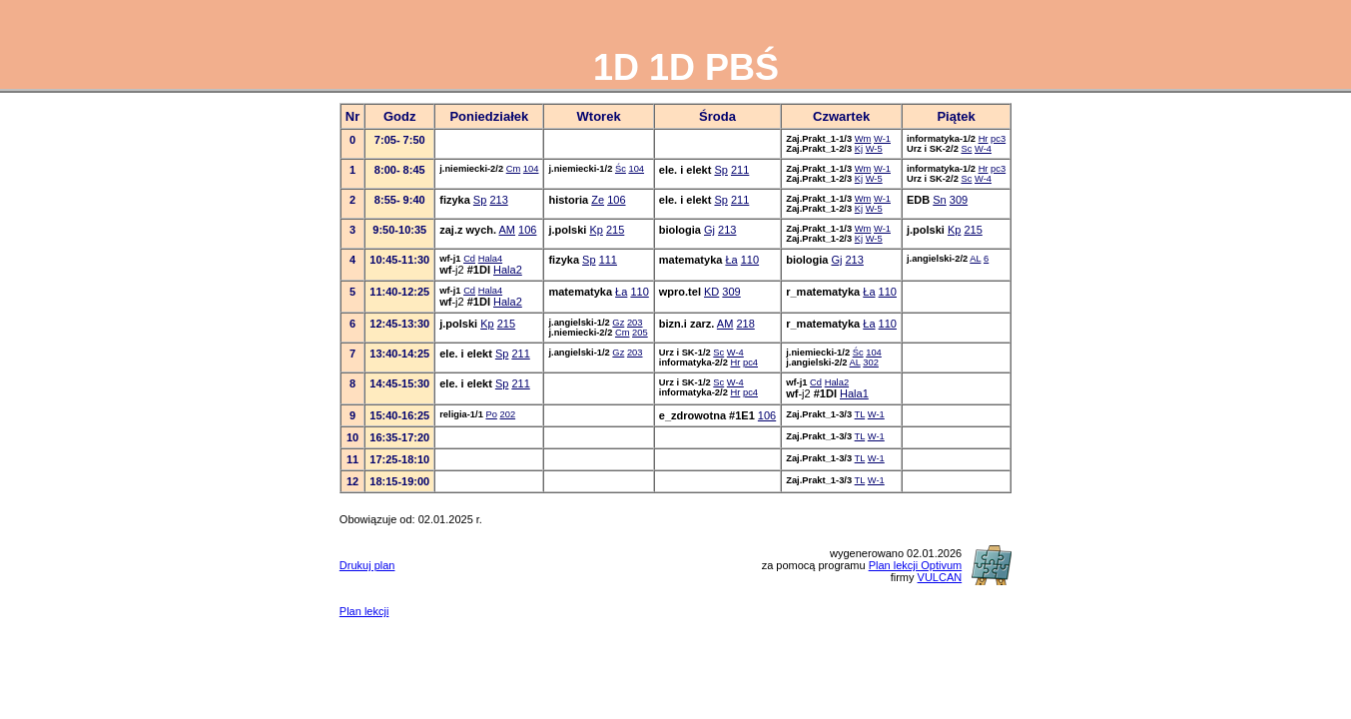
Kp (595, 230)
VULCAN (940, 577)
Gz (618, 323)
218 (745, 324)
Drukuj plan (367, 565)
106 (616, 200)
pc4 (750, 362)
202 (508, 414)
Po (490, 414)
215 (615, 230)
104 (531, 169)
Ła (731, 260)
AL (975, 259)
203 (635, 323)
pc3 (998, 139)
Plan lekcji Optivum (916, 565)
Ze (597, 200)
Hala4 (490, 259)
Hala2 (507, 270)
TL (860, 414)
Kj (859, 149)
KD (711, 292)
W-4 (983, 149)
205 (640, 333)
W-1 (882, 139)
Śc (620, 169)
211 (740, 170)
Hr (984, 139)
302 (871, 362)
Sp (720, 170)
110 (750, 260)
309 (959, 200)
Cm (513, 169)
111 (608, 260)
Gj (709, 230)
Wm (863, 139)
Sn (939, 200)
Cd (469, 259)
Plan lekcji (364, 611)
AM (507, 230)
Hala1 (854, 393)
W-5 (874, 149)
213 (498, 200)
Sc (966, 149)
